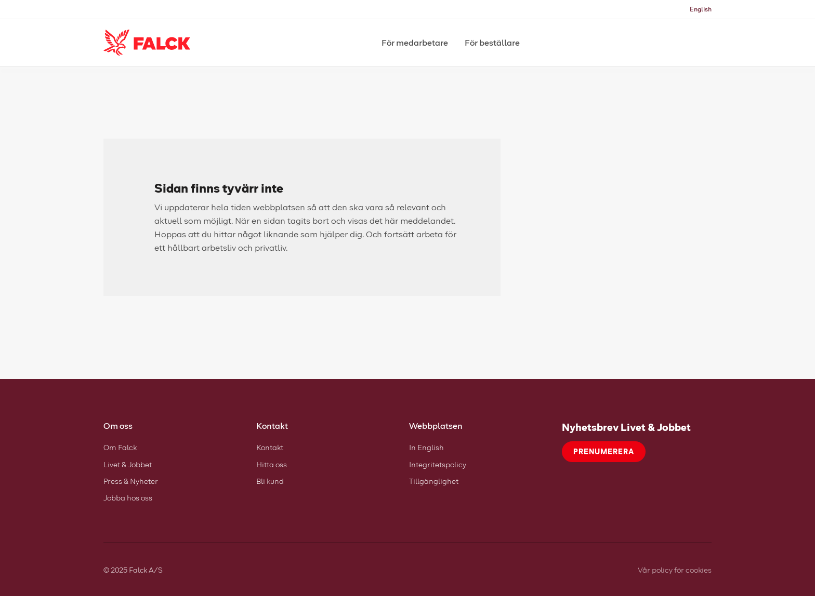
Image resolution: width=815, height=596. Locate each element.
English (701, 9)
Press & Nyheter (130, 481)
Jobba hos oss (127, 498)
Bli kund (270, 481)
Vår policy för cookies (675, 570)
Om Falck (120, 447)
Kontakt (269, 447)
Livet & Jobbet (127, 464)
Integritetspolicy (437, 464)
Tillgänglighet (433, 481)
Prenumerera (603, 451)
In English (426, 447)
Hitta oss (271, 464)
